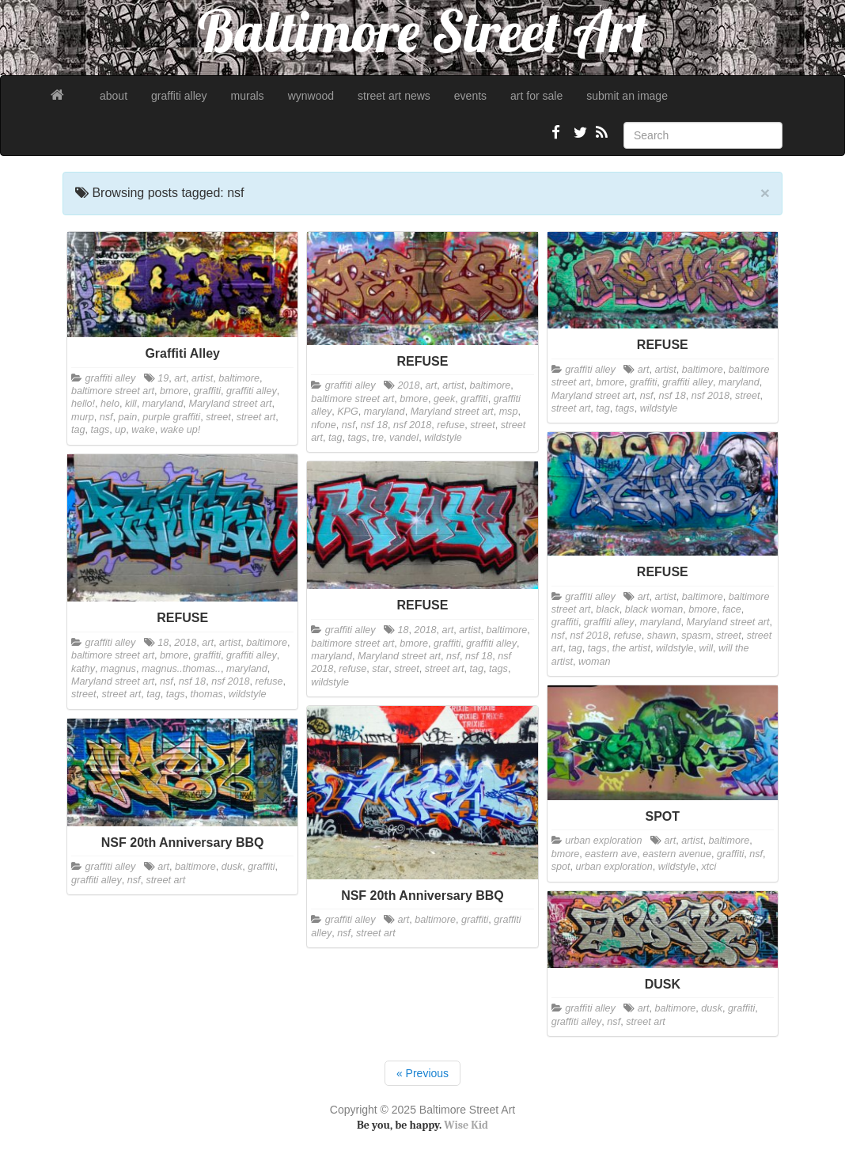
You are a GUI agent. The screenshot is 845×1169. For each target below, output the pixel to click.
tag (78, 429)
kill (131, 403)
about (113, 95)
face (731, 609)
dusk (232, 866)
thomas (207, 694)
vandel (404, 437)
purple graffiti (171, 417)
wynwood (311, 95)
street (218, 417)
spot (560, 866)
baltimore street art (112, 391)
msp (508, 411)
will (706, 648)
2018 (409, 385)
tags (100, 429)
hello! (83, 403)
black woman (654, 609)
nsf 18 (374, 425)
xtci (708, 866)
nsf (106, 417)
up (120, 429)
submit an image (627, 95)
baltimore (239, 378)
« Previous (422, 1073)
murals (247, 95)
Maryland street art (229, 403)
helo (109, 403)
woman (594, 661)
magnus (118, 668)
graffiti (207, 391)
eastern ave (611, 854)
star (380, 668)
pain (128, 417)
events (470, 95)
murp (82, 417)
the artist (631, 648)
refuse (450, 425)
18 (163, 642)
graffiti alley (179, 95)
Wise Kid (466, 1125)
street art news (394, 95)
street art (256, 417)
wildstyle (443, 437)
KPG (347, 411)
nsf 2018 (412, 425)
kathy (83, 668)
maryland (163, 403)
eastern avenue (676, 854)
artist (202, 378)
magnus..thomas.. (181, 668)
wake (142, 429)
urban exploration (603, 840)
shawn (661, 635)
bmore (174, 391)
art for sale (536, 95)
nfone (323, 425)
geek (444, 398)
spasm (695, 635)
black (607, 609)
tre (378, 437)
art (180, 378)
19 (163, 378)
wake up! (180, 429)
